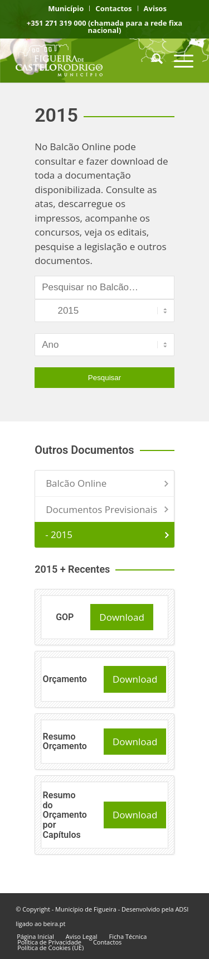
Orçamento (65, 679)
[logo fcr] (87, 60)
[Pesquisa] (152, 60)
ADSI (181, 909)
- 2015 (58, 534)
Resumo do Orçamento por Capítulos (65, 815)
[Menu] (178, 60)
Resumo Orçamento (65, 741)
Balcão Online (76, 483)
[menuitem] (66, 8)
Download (121, 617)
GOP (65, 617)
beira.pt (54, 923)
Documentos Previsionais (101, 509)
